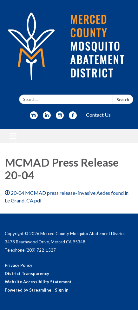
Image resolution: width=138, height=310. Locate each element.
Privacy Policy (18, 265)
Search (123, 99)
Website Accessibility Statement (38, 281)
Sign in (62, 290)
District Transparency (27, 273)
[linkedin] (47, 117)
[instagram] (60, 117)
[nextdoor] (34, 117)
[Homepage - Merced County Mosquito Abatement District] (69, 48)
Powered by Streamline (28, 290)
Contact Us (98, 115)
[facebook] (73, 117)
